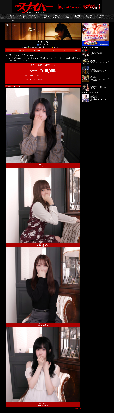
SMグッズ (56, 16)
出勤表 (63, 50)
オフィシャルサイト (58, 47)
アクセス (51, 50)
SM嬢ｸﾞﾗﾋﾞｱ (33, 16)
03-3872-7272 (43, 44)
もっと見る (76, 408)
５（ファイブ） (19, 20)
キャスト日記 (45, 16)
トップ (12, 16)
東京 (13, 20)
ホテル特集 (89, 16)
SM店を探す (21, 16)
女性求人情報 (78, 16)
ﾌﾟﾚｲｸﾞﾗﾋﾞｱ (100, 16)
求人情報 (74, 50)
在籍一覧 (21, 50)
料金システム (36, 50)
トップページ (7, 20)
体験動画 (67, 16)
